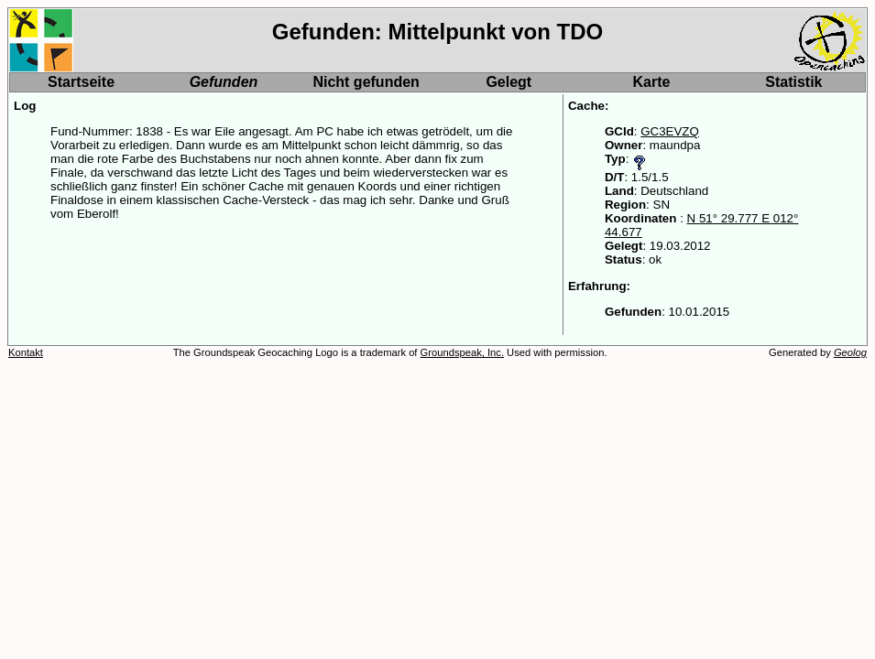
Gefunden (224, 82)
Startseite (81, 82)
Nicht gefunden (365, 82)
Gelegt (508, 82)
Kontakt (25, 352)
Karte (652, 82)
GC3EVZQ (669, 131)
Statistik (793, 82)
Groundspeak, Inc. (462, 352)
